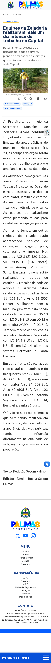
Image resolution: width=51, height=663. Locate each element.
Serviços (25, 551)
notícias (17, 14)
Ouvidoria (25, 564)
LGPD (25, 578)
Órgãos (25, 561)
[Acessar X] (18, 535)
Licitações (25, 590)
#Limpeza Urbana (12, 104)
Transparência (25, 557)
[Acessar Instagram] (33, 535)
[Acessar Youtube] (25, 535)
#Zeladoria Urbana (12, 108)
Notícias (25, 554)
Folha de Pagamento (25, 587)
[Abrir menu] (45, 658)
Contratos (25, 593)
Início (6, 14)
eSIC (25, 584)
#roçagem (27, 104)
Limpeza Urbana (10, 21)
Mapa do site (25, 596)
